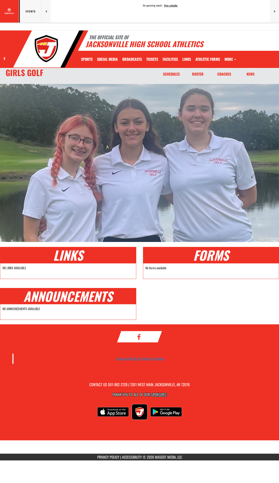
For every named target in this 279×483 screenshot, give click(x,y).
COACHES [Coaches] (224, 74)
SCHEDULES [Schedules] (171, 74)
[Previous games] (46, 11)
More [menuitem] (230, 59)
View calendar (171, 5)
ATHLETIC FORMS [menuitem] (207, 59)
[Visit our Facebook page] (4, 58)
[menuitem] (107, 59)
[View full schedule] (9, 11)
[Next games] (274, 11)
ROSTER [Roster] (198, 74)
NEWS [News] (250, 74)
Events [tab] (31, 11)
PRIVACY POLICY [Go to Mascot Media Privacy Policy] (108, 457)
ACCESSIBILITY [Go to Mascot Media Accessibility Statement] (132, 457)
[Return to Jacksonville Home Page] (46, 48)
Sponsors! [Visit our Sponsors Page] (159, 394)
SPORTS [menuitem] (87, 59)
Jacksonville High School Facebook (140, 359)
